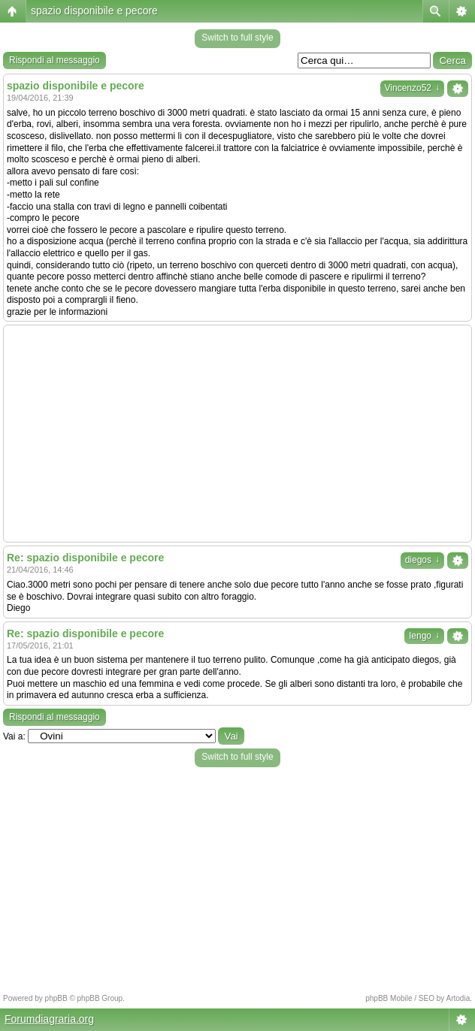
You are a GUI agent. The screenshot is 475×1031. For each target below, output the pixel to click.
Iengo (424, 635)
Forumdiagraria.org (49, 1019)
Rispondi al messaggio (54, 60)
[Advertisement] (237, 433)
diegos (422, 560)
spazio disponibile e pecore (94, 11)
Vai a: (14, 736)
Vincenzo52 (412, 88)
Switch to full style (237, 37)
